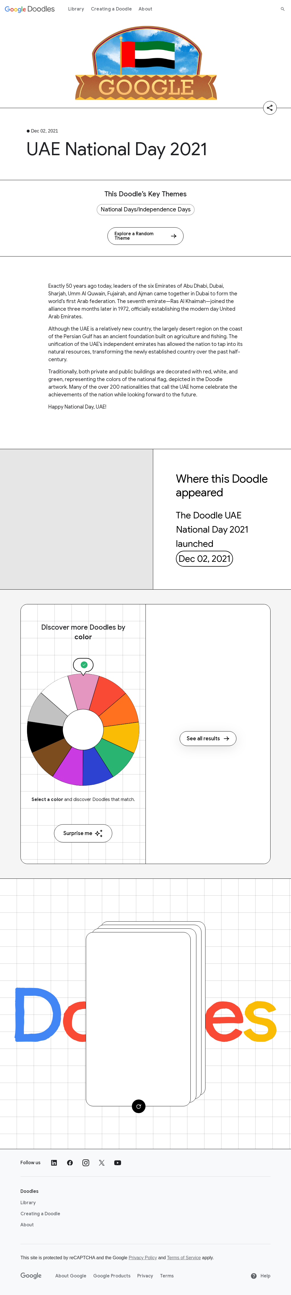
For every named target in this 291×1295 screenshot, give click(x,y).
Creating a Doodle (111, 9)
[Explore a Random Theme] (145, 236)
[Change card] (139, 1106)
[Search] (283, 9)
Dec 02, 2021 (204, 558)
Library (76, 9)
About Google (70, 1276)
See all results (208, 738)
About (145, 9)
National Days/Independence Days (146, 209)
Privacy (145, 1276)
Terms (167, 1276)
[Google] (31, 1276)
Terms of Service (184, 1257)
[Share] (270, 108)
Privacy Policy (143, 1257)
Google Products (111, 1276)
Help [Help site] (260, 1276)
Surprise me (83, 833)
